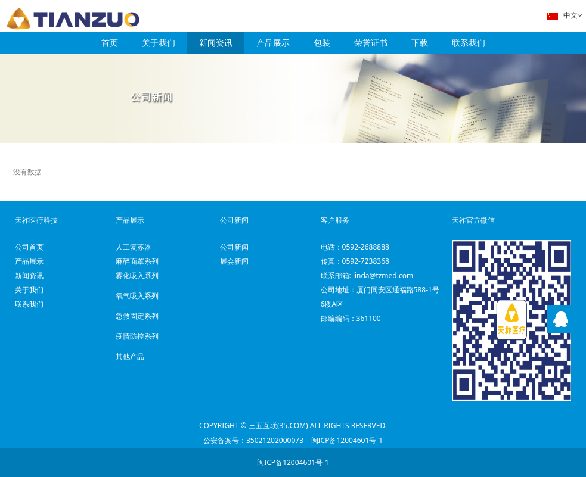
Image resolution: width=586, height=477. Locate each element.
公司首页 (29, 247)
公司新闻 (234, 247)
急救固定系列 (137, 316)
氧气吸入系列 (137, 296)
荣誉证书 (370, 42)
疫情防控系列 (137, 336)
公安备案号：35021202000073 (253, 440)
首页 (109, 42)
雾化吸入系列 (137, 275)
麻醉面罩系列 (137, 261)
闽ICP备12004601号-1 (347, 440)
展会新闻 (234, 261)
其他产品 (130, 356)
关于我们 (158, 42)
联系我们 (468, 42)
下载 (419, 42)
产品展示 (273, 42)
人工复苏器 (133, 247)
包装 (322, 42)
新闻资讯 (215, 42)
